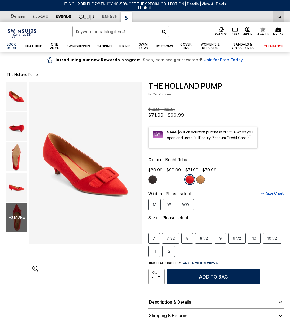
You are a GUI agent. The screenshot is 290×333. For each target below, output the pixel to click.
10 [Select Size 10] (254, 238)
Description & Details (170, 302)
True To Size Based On (183, 263)
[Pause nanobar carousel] (139, 8)
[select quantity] (156, 276)
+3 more (16, 217)
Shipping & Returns (168, 315)
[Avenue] (63, 16)
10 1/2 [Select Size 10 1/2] (272, 238)
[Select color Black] (152, 179)
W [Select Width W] (169, 204)
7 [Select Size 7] (154, 238)
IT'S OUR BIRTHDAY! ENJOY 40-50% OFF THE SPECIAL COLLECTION (124, 4)
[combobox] (120, 31)
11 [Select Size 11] (154, 251)
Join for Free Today (223, 59)
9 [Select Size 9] (220, 238)
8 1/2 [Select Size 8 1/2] (204, 238)
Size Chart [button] (272, 193)
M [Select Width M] (154, 204)
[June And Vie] (109, 16)
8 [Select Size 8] (187, 238)
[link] (12, 46)
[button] (193, 4)
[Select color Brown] (200, 179)
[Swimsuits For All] (126, 17)
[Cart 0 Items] (279, 31)
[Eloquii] (40, 16)
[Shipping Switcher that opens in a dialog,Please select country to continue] (278, 16)
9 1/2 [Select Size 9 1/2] (237, 238)
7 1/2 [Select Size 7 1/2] (171, 238)
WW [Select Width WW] (185, 204)
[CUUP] (86, 16)
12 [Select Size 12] (168, 251)
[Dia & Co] (17, 16)
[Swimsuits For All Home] (22, 33)
